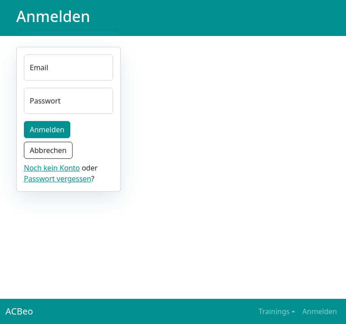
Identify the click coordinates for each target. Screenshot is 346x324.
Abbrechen (48, 150)
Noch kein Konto (52, 168)
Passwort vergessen (57, 179)
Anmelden (47, 130)
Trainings (274, 311)
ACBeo (19, 311)
